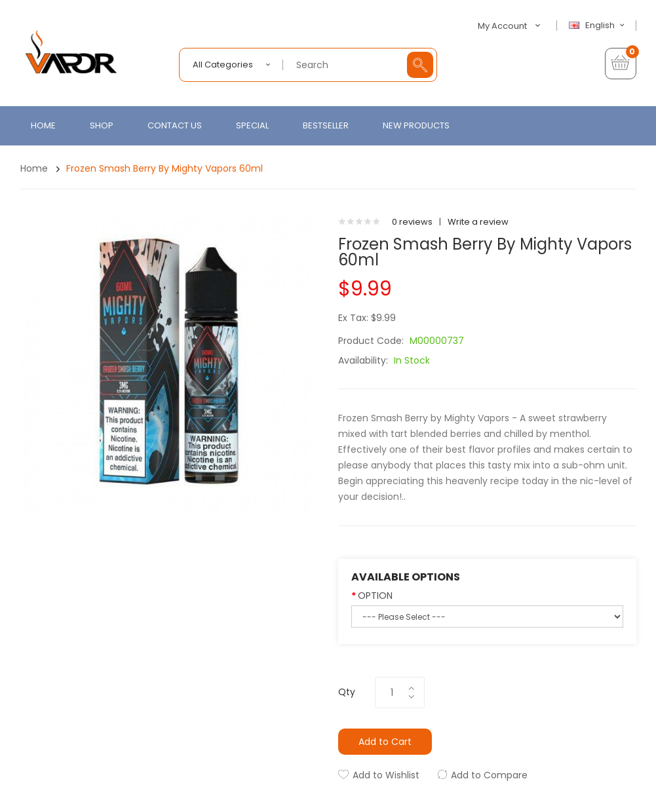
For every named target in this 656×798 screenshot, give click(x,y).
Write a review (478, 222)
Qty (346, 691)
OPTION (375, 595)
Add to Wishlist (386, 775)
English (598, 25)
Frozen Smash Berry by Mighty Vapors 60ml (164, 168)
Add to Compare (489, 775)
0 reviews (412, 222)
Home (34, 168)
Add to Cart (385, 741)
